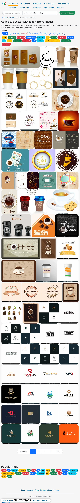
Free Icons (12, 8)
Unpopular (61, 33)
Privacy (43, 490)
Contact (56, 490)
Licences (30, 490)
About (49, 490)
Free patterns (49, 8)
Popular (52, 33)
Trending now (14, 33)
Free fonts (37, 3)
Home (4, 17)
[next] (58, 451)
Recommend (34, 33)
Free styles (37, 8)
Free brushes (24, 8)
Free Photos (25, 3)
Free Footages (49, 3)
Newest (24, 33)
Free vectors (13, 3)
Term (37, 490)
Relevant (44, 33)
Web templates (63, 3)
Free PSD (60, 8)
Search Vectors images (12, 13)
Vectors (11, 17)
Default (5, 33)
